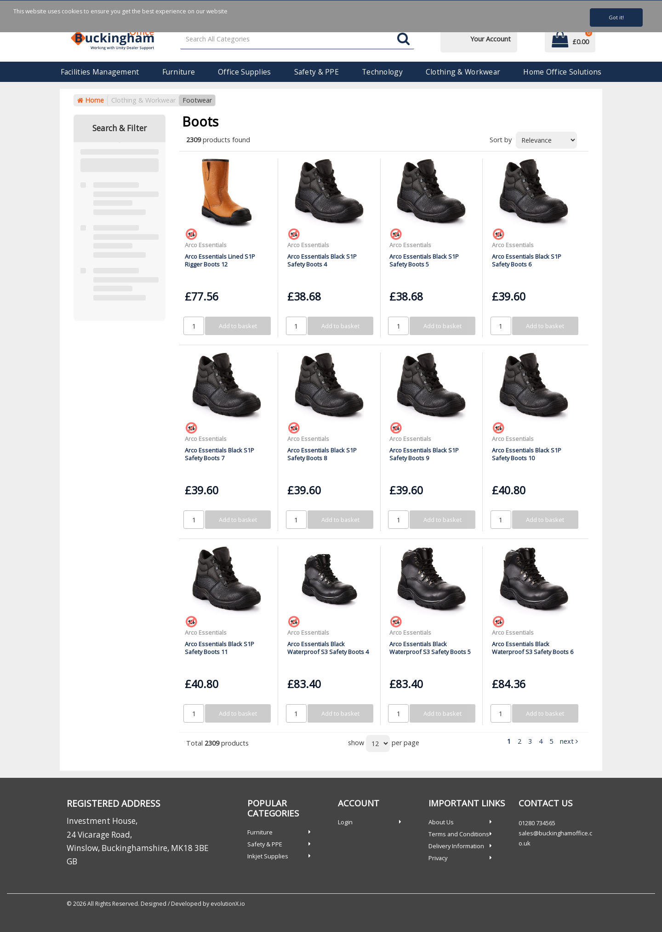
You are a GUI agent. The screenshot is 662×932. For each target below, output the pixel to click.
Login (345, 822)
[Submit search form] (403, 39)
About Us (441, 822)
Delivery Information (456, 846)
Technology (382, 72)
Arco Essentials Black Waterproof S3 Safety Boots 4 (328, 648)
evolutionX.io (228, 904)
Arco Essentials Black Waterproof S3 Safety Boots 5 (430, 648)
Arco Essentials (206, 245)
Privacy (437, 858)
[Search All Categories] (297, 39)
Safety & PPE (316, 72)
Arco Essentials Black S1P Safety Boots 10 (526, 454)
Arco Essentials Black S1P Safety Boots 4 (322, 260)
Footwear (197, 100)
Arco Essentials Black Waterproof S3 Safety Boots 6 (532, 648)
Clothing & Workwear (463, 72)
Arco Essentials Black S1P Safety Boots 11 (219, 648)
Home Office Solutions (562, 72)
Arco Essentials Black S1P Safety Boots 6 (526, 260)
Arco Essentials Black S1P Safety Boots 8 (322, 454)
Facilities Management (100, 72)
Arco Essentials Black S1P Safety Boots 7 (219, 454)
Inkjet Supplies (267, 856)
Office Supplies (244, 72)
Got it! (616, 17)
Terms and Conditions (458, 834)
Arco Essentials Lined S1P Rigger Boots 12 (220, 260)
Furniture (178, 72)
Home (90, 100)
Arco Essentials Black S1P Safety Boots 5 (424, 260)
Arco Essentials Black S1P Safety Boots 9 (424, 454)
